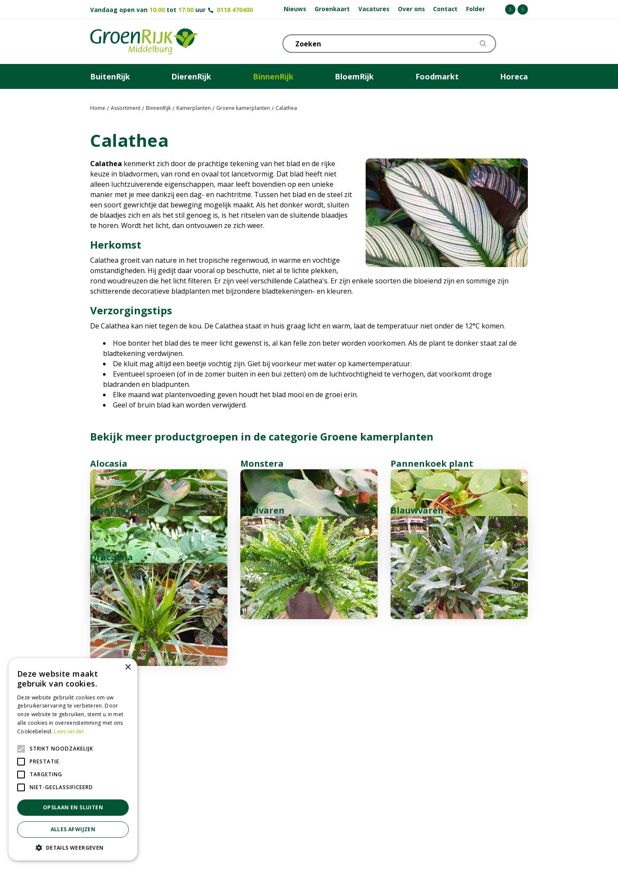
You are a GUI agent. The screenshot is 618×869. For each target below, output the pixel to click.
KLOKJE (500, 43)
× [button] (127, 667)
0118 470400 (235, 10)
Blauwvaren (417, 595)
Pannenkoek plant (432, 463)
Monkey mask (120, 595)
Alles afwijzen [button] (73, 829)
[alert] (73, 759)
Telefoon (521, 43)
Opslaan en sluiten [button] (73, 807)
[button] (73, 847)
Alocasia (108, 463)
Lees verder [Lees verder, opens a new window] (69, 731)
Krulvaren (262, 595)
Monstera (262, 463)
